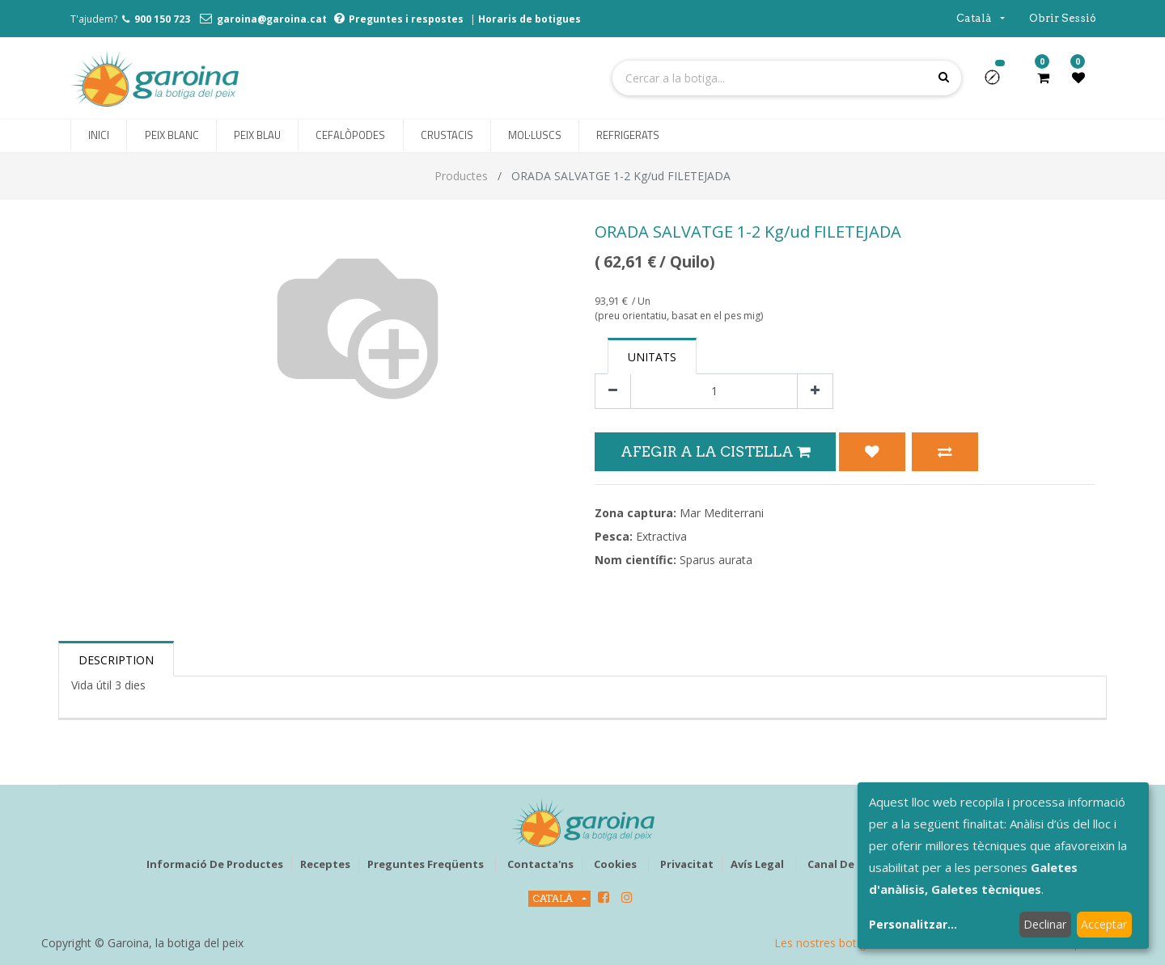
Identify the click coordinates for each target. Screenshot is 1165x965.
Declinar (1044, 924)
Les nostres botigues (829, 942)
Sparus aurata (716, 559)
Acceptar (1104, 924)
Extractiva (661, 536)
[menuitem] (98, 135)
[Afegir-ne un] (815, 391)
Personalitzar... (913, 924)
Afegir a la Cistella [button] (715, 451)
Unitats (652, 357)
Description (116, 660)
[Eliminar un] (613, 391)
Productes (461, 175)
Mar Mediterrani (722, 512)
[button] (998, 82)
